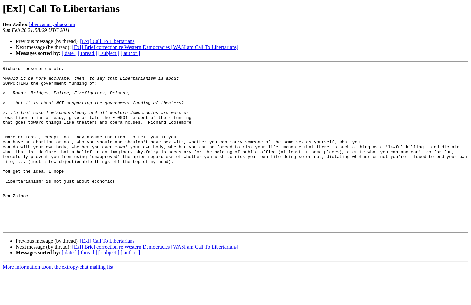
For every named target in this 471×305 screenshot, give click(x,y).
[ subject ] (108, 53)
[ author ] (130, 53)
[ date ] (69, 53)
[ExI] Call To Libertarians (107, 41)
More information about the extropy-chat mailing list (58, 299)
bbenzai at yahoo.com (52, 24)
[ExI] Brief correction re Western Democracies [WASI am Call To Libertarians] (155, 47)
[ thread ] (87, 53)
